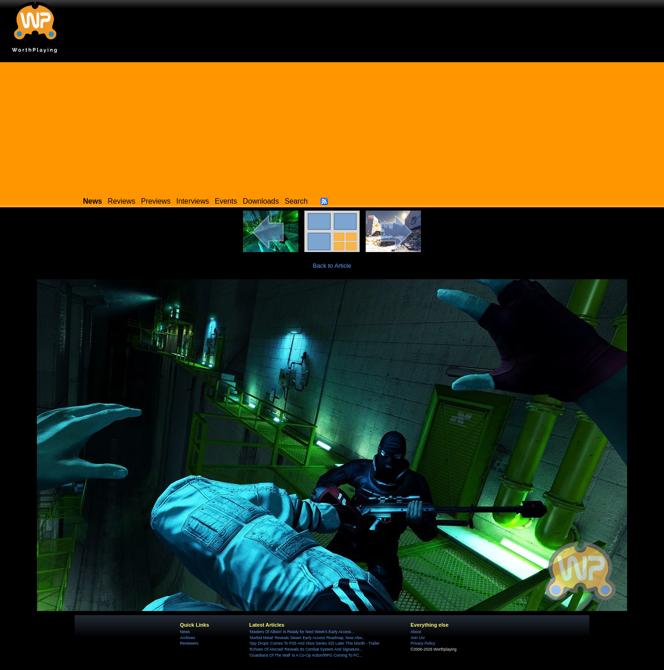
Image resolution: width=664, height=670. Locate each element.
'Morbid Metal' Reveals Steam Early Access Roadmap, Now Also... (307, 637)
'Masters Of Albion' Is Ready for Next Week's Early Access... (301, 631)
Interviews (192, 201)
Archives (187, 637)
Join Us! (417, 637)
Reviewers (189, 643)
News (185, 631)
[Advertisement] (332, 126)
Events (226, 201)
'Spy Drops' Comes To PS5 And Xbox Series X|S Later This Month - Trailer (314, 643)
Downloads (261, 201)
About (415, 631)
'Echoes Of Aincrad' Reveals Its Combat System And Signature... (305, 649)
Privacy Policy (422, 643)
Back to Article (332, 265)
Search (296, 201)
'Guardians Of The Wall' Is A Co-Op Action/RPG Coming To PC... (305, 655)
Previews (156, 201)
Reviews (122, 201)
